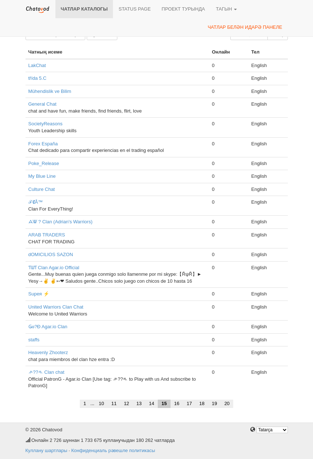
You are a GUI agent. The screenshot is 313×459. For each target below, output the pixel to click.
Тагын (226, 9)
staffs (34, 339)
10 (101, 403)
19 (214, 403)
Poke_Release (43, 163)
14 (151, 403)
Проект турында (183, 9)
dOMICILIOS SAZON (50, 254)
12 (126, 403)
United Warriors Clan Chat (55, 307)
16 (176, 403)
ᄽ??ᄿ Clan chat (46, 372)
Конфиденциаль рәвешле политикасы (113, 450)
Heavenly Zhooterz (48, 352)
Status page (134, 9)
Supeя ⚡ (38, 294)
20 (227, 403)
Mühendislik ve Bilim (49, 91)
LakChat (37, 65)
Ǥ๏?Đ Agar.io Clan (47, 326)
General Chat (42, 104)
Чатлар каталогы (84, 9)
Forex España (43, 143)
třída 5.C (37, 78)
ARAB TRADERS (46, 235)
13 (138, 403)
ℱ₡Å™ (35, 202)
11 (113, 403)
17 (189, 403)
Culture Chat (41, 189)
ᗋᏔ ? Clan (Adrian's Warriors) (60, 221)
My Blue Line (42, 176)
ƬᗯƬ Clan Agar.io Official (53, 267)
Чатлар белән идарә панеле (245, 27)
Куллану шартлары (46, 450)
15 (164, 403)
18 (201, 403)
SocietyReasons (45, 123)
